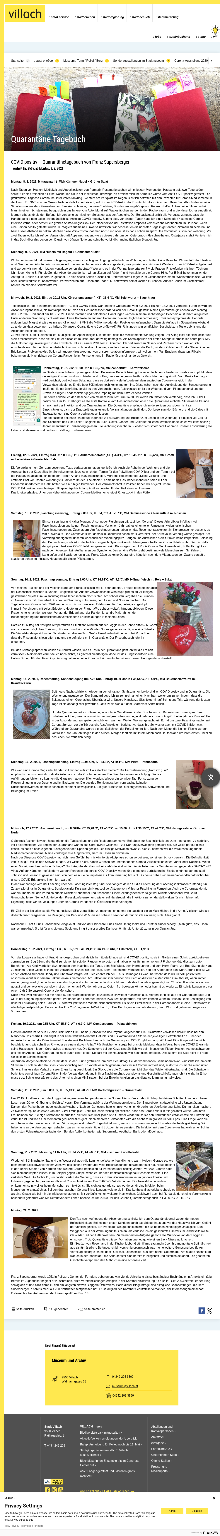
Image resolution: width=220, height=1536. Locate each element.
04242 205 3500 (123, 1376)
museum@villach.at (125, 1386)
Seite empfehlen (91, 1309)
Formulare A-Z (160, 1448)
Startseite (17, 60)
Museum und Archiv (69, 1360)
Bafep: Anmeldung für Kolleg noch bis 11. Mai (110, 1444)
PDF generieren (56, 1309)
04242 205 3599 (123, 1395)
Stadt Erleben (85, 17)
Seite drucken (22, 1309)
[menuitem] (59, 13)
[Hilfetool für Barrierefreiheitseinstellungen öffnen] (211, 777)
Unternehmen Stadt (164, 1454)
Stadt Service (60, 17)
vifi (215, 32)
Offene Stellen (160, 1460)
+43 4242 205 (56, 1445)
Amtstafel (157, 1437)
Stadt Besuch (141, 17)
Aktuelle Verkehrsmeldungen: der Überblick (108, 1438)
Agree (172, 1510)
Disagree (197, 1510)
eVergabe (157, 1443)
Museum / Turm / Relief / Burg (83, 60)
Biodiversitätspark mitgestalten (100, 1432)
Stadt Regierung (113, 17)
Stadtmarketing (168, 17)
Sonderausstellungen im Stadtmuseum (138, 60)
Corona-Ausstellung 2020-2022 (194, 60)
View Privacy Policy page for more (23, 1525)
